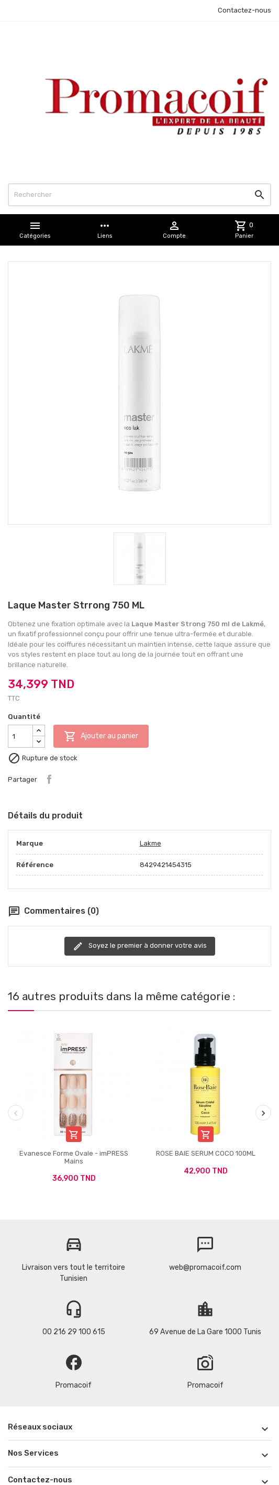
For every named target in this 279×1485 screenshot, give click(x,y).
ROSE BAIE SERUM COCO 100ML (205, 1153)
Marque (29, 843)
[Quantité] (20, 736)
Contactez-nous (244, 10)
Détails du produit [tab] (45, 816)
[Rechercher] (139, 194)
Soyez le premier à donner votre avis (140, 946)
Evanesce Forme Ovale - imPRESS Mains (73, 1157)
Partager (49, 779)
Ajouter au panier (101, 736)
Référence (34, 865)
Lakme (150, 843)
